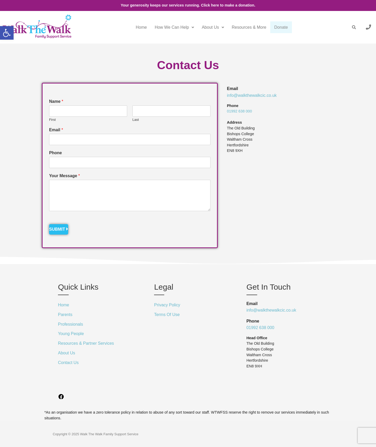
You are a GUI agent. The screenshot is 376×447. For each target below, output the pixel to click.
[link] (7, 33)
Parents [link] (65, 314)
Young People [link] (71, 333)
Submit (57, 229)
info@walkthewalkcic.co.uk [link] (252, 95)
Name (56, 101)
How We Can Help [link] (171, 27)
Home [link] (138, 27)
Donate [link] (279, 27)
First (52, 120)
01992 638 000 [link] (239, 111)
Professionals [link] (70, 324)
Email (56, 130)
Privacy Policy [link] (167, 305)
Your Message (64, 176)
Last (135, 120)
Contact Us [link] (68, 362)
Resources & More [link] (246, 27)
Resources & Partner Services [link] (86, 343)
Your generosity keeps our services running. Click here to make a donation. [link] (188, 5)
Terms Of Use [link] (167, 314)
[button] (171, 27)
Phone (55, 153)
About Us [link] (210, 27)
